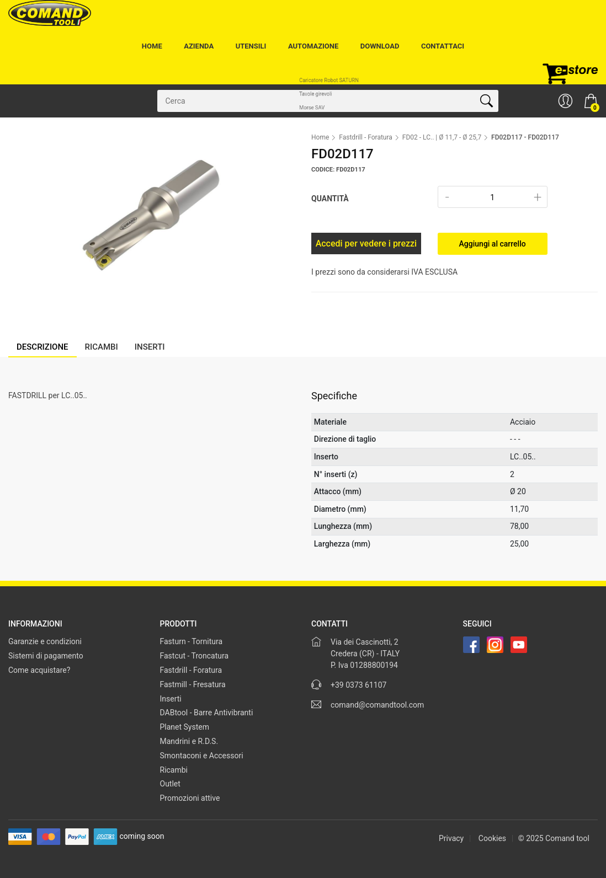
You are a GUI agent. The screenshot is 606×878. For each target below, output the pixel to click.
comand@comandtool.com (377, 704)
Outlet (170, 783)
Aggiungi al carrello (492, 243)
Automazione (313, 46)
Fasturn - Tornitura (191, 641)
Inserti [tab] (150, 347)
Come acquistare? (39, 670)
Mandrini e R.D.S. (189, 741)
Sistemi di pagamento (45, 655)
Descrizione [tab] (42, 347)
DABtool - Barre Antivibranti (206, 712)
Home (152, 46)
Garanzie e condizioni (45, 641)
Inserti (171, 698)
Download (380, 46)
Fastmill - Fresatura (193, 684)
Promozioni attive (190, 798)
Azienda (199, 46)
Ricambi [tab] (101, 347)
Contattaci (442, 46)
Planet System (185, 726)
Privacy (451, 838)
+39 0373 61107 (358, 685)
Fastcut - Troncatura (194, 655)
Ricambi (174, 769)
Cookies (492, 838)
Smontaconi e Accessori (201, 755)
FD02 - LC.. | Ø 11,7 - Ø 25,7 (441, 137)
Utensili (251, 46)
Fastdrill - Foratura (365, 137)
